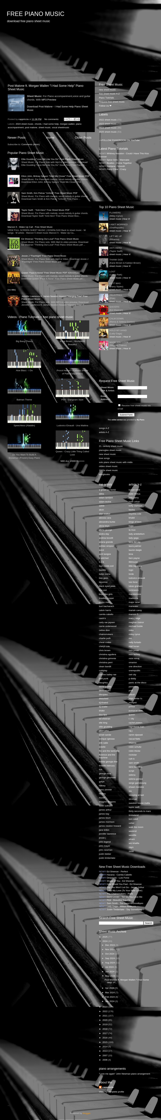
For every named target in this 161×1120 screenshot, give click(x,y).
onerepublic (135, 670)
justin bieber (105, 854)
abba (101, 494)
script (131, 771)
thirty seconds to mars (140, 811)
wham (132, 839)
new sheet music (107, 89)
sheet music (45, 127)
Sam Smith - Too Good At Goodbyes (125, 903)
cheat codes (105, 642)
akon (101, 509)
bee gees (103, 578)
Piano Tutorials (106, 97)
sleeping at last (136, 795)
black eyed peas (107, 586)
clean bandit (105, 666)
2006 (105, 1060)
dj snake (103, 706)
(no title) (12, 289)
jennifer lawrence (107, 834)
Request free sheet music (112, 102)
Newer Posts (16, 137)
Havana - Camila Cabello (119, 874)
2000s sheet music (108, 470)
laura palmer (135, 546)
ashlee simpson (107, 546)
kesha (132, 509)
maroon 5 (133, 614)
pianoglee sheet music (110, 450)
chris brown (105, 650)
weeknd (133, 831)
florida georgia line (108, 761)
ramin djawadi (136, 735)
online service (117, 420)
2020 (105, 1020)
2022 (105, 1011)
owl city (132, 674)
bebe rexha (104, 574)
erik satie (103, 743)
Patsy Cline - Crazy (116, 169)
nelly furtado (135, 642)
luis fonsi (133, 582)
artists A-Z (104, 432)
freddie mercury (107, 765)
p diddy (132, 678)
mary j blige (134, 618)
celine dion (104, 630)
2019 (105, 1024)
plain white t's (135, 698)
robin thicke (134, 751)
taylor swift (134, 807)
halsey (102, 785)
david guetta (105, 686)
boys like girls (106, 594)
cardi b (102, 618)
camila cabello (106, 614)
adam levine (105, 501)
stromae (133, 799)
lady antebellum (137, 534)
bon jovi (103, 590)
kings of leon (135, 522)
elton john (104, 730)
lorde (131, 574)
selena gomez (136, 779)
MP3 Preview (48, 99)
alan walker (104, 514)
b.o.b (101, 562)
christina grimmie (107, 658)
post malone (31, 127)
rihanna (132, 743)
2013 (105, 1051)
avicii (101, 550)
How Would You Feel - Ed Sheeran (124, 884)
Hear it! (126, 219)
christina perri (106, 662)
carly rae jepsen (107, 622)
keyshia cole (135, 514)
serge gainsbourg (137, 783)
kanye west (134, 490)
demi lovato (105, 690)
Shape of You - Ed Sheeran (120, 881)
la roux (132, 530)
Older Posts (83, 137)
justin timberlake (107, 858)
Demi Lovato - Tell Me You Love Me (124, 897)
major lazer (134, 602)
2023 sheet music (108, 124)
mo (130, 638)
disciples (103, 694)
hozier (102, 797)
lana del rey (135, 542)
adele (101, 505)
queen (132, 714)
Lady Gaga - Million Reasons (121, 906)
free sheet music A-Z (109, 93)
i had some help (51, 124)
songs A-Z (104, 428)
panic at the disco (137, 682)
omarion (133, 662)
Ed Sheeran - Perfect (117, 871)
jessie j (102, 838)
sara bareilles (135, 767)
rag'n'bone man (136, 726)
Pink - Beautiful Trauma (118, 900)
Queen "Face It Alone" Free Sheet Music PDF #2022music (50, 273)
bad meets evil (106, 566)
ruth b (132, 759)
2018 (105, 1029)
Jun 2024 (110, 971)
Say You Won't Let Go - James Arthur (125, 887)
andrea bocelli (106, 538)
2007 (105, 1055)
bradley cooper (106, 598)
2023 (105, 1007)
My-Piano (140, 420)
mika (131, 630)
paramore (134, 686)
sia (130, 791)
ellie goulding (105, 726)
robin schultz (135, 747)
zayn (131, 847)
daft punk (103, 678)
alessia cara (105, 518)
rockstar (133, 754)
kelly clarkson (135, 505)
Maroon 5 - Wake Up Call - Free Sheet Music (30, 227)
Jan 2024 (110, 1001)
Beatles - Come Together (119, 163)
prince (132, 706)
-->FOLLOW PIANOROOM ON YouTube (119, 140)
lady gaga (134, 538)
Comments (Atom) (30, 144)
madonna (133, 598)
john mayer (104, 846)
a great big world (107, 490)
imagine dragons (107, 801)
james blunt (105, 818)
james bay (104, 814)
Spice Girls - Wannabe (118, 160)
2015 (105, 1042)
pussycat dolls (136, 710)
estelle (102, 747)
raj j (130, 730)
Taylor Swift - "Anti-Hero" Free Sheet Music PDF (45, 210)
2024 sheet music (24, 124)
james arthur (105, 810)
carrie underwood (107, 626)
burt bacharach (106, 606)
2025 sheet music (108, 132)
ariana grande (106, 542)
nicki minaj (134, 658)
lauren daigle (135, 550)
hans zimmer (105, 789)
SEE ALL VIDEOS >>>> (72, 461)
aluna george (105, 530)
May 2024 (110, 976)
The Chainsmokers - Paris (120, 893)
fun (100, 769)
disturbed (103, 698)
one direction (135, 666)
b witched (104, 558)
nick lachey (134, 654)
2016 (105, 1037)
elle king (103, 722)
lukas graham (135, 586)
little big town (135, 566)
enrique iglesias (107, 739)
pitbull (132, 694)
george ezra (105, 773)
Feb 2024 (110, 997)
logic (131, 570)
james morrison (106, 822)
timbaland (134, 815)
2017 (105, 1033)
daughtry (103, 682)
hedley (102, 793)
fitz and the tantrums (109, 751)
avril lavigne (105, 554)
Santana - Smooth (116, 166)
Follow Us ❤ (105, 106)
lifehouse (133, 562)
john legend (105, 842)
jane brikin (104, 830)
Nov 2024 (110, 949)
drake (102, 710)
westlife (132, 835)
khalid (132, 518)
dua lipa (103, 714)
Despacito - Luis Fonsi (118, 877)
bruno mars (104, 602)
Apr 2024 (110, 988)
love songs (104, 458)
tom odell (133, 819)
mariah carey (135, 610)
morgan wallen (67, 124)
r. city (131, 718)
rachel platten (135, 722)
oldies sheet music (108, 466)
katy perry (134, 497)
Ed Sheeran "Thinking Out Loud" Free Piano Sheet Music (50, 239)
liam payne (134, 558)
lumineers (134, 590)
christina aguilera (107, 654)
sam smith (134, 763)
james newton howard (110, 826)
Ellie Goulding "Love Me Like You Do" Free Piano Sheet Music (52, 159)
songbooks (104, 474)
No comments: (52, 119)
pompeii (133, 702)
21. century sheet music (111, 446)
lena (131, 554)
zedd (131, 851)
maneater (133, 606)
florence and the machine (107, 756)
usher (132, 823)
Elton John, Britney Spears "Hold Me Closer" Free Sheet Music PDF (55, 176)
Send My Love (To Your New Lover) (124, 890)
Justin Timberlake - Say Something (124, 909)
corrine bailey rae (107, 674)
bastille (102, 570)
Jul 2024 (109, 967)
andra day (104, 534)
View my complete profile (111, 1091)
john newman (105, 850)
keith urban (134, 501)
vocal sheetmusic (60, 127)
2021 (105, 1015)
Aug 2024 (110, 962)
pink (131, 690)
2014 (105, 1046)
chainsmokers (106, 634)
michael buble (136, 626)
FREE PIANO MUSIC (35, 13)
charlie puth (105, 638)
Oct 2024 (110, 954)
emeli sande (105, 735)
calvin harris (105, 610)
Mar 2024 (110, 992)
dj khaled (103, 702)
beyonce (103, 582)
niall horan (134, 646)
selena (132, 775)
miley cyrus (134, 634)
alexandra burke (107, 522)
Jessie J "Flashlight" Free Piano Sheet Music (43, 256)
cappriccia (108, 1087)
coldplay (103, 670)
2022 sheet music (108, 119)
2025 (105, 937)
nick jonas (134, 650)
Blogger (86, 1113)
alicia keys (104, 526)
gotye (101, 781)
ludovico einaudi (137, 578)
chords (38, 124)
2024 (105, 941)
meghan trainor (136, 622)
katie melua (134, 494)
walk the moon (136, 827)
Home (50, 137)
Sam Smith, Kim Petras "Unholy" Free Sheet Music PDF (49, 193)
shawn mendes (136, 787)
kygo (131, 526)
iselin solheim (106, 806)
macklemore (135, 594)
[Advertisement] (47, 52)
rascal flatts (134, 739)
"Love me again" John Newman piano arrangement (124, 1074)
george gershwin (107, 777)
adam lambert (106, 497)
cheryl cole (104, 646)
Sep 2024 (110, 958)
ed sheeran (104, 718)
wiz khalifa (134, 843)
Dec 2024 (110, 945)
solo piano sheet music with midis (115, 462)
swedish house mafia (139, 803)
